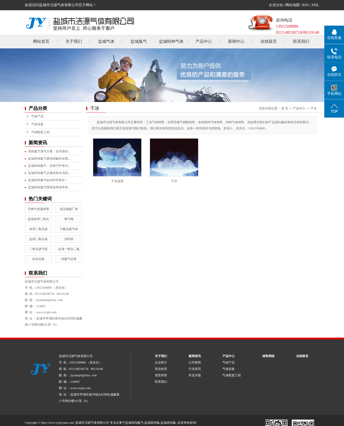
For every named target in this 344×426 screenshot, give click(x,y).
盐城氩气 (139, 41)
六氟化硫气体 (69, 229)
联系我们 (301, 41)
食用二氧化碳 (38, 229)
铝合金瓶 (38, 259)
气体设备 (37, 124)
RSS (305, 5)
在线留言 (269, 41)
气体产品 (37, 116)
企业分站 (276, 5)
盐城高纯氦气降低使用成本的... (49, 187)
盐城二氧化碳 (38, 239)
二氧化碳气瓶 (38, 249)
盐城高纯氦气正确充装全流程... (49, 173)
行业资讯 (195, 369)
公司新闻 (195, 362)
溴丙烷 (68, 239)
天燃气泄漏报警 (38, 209)
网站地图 (292, 5)
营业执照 (161, 369)
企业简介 (161, 362)
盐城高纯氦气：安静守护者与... (49, 166)
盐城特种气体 (171, 41)
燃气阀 (68, 219)
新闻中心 (236, 41)
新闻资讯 (195, 356)
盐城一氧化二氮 (69, 249)
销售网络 (268, 356)
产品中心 (204, 41)
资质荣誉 (161, 375)
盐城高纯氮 (168, 422)
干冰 (313, 108)
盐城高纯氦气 (134, 422)
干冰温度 (117, 181)
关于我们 (74, 41)
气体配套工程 (40, 132)
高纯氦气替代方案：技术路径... (49, 151)
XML (315, 5)
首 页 (284, 108)
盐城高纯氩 (152, 422)
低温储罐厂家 (69, 209)
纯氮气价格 (69, 259)
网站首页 (41, 41)
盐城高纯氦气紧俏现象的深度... (49, 158)
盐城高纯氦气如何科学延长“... (48, 180)
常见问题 (195, 375)
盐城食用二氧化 (38, 219)
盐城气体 (106, 41)
